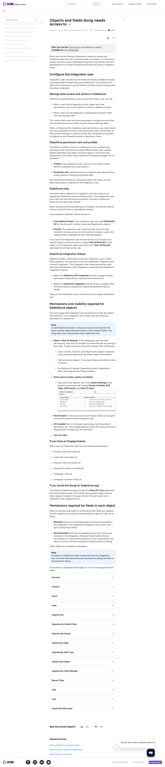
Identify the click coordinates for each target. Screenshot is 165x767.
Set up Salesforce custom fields (64, 745)
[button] (83, 3)
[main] (83, 385)
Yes (85, 726)
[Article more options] (114, 38)
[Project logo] (15, 4)
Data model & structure (61, 754)
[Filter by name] (21, 19)
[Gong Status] (117, 4)
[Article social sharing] (108, 38)
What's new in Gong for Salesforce (66, 749)
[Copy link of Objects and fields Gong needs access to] (70, 24)
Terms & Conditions (120, 762)
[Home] (4, 11)
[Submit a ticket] (135, 4)
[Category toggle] (41, 21)
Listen (111, 30)
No (98, 726)
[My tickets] (151, 4)
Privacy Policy (138, 762)
